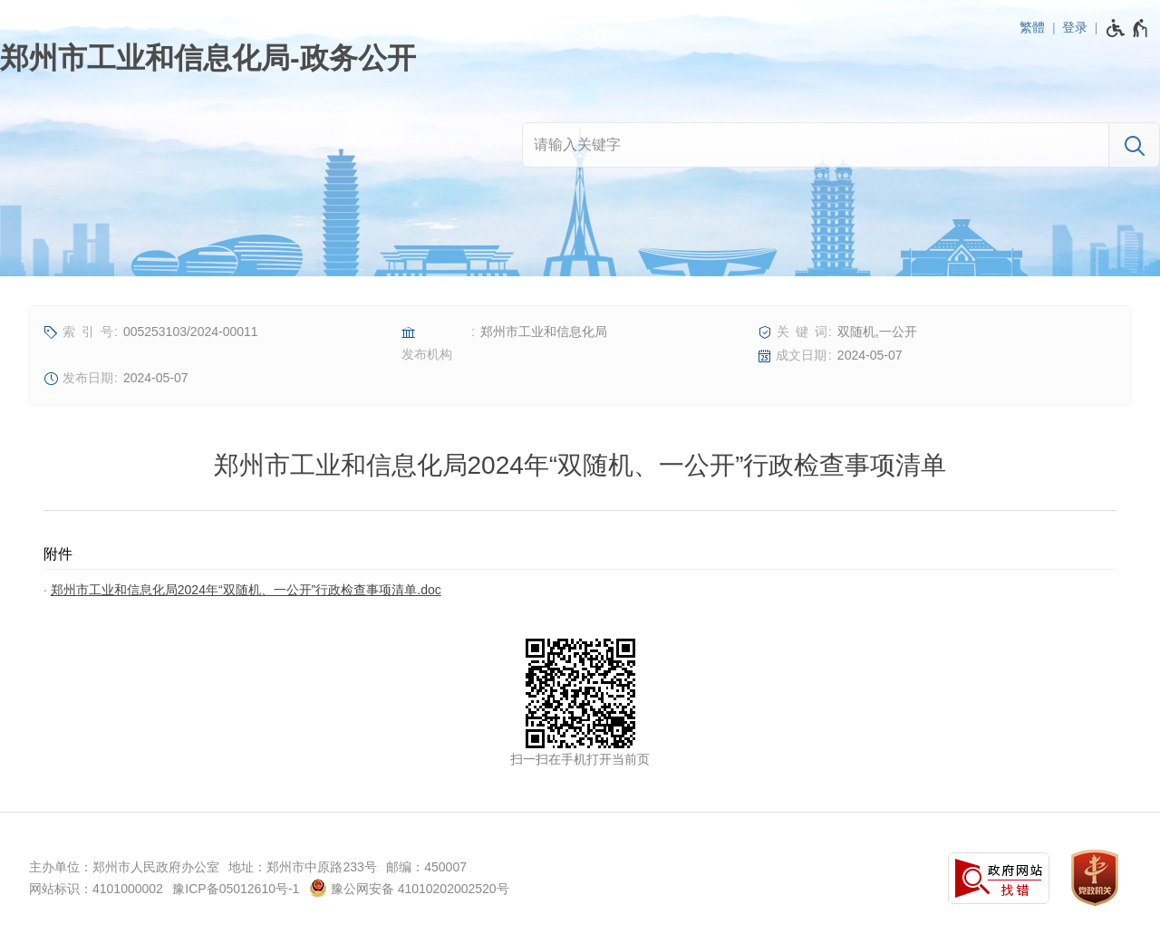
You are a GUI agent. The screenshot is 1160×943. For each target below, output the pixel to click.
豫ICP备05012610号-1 (235, 888)
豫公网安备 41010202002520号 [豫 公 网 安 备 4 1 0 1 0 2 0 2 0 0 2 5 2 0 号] (409, 888)
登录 (1075, 27)
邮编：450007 (426, 867)
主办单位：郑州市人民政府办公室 (124, 867)
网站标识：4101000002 (96, 888)
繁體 (1032, 27)
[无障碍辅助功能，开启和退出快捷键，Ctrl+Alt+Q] (1128, 28)
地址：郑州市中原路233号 (302, 867)
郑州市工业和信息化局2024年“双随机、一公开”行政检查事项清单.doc (246, 589)
